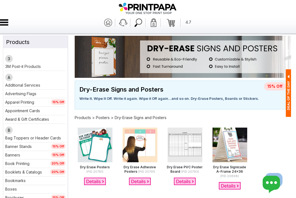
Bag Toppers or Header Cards (33, 138)
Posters (103, 117)
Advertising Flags (20, 93)
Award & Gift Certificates (27, 119)
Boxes (11, 189)
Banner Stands (18, 146)
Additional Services (22, 85)
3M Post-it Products (23, 66)
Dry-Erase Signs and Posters (140, 117)
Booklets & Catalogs (23, 172)
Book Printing (17, 163)
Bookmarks (15, 180)
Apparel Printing (19, 102)
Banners (12, 155)
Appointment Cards (22, 110)
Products (83, 117)
